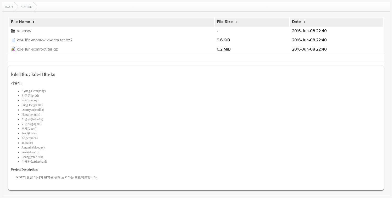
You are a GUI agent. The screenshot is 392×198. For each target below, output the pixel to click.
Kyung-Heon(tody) (33, 91)
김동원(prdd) (30, 95)
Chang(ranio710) (32, 157)
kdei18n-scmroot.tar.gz (37, 49)
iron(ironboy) (29, 100)
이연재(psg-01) (31, 124)
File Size (225, 21)
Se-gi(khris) (28, 133)
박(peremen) (29, 138)
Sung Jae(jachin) (31, 105)
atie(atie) (27, 143)
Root (9, 7)
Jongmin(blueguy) (33, 147)
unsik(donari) (29, 152)
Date (296, 21)
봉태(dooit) (28, 128)
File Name (20, 21)
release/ (24, 31)
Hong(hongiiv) (30, 114)
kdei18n (26, 7)
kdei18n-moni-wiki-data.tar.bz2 (45, 40)
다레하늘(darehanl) (34, 161)
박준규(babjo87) (32, 119)
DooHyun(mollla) (32, 110)
